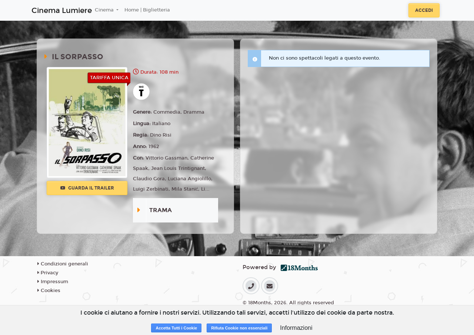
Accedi (424, 10)
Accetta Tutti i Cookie (176, 328)
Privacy (47, 273)
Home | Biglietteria (147, 10)
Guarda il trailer (87, 188)
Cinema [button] (105, 10)
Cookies (48, 291)
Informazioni (296, 328)
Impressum (52, 282)
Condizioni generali (62, 264)
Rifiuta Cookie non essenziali (239, 328)
